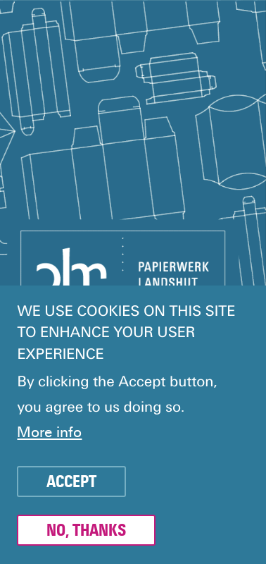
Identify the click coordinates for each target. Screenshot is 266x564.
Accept (71, 482)
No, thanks (86, 530)
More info (49, 433)
